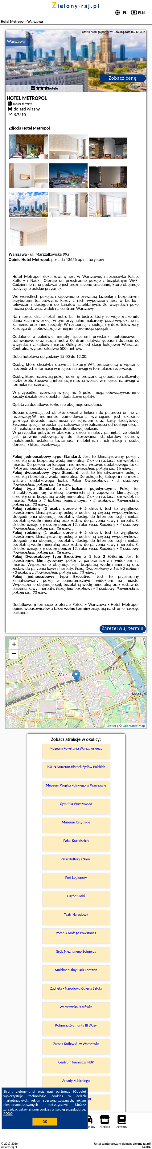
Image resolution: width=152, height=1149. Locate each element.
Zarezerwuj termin (123, 628)
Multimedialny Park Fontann (76, 970)
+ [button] (14, 645)
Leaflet (111, 726)
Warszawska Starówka (76, 1007)
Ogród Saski (76, 896)
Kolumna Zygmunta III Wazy (76, 1025)
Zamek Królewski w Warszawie (76, 1044)
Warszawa (16, 41)
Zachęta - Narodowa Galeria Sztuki (76, 988)
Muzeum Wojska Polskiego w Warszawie (76, 785)
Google (79, 1091)
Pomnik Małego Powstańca (76, 933)
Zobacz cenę (123, 78)
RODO (8, 1113)
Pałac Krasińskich (76, 841)
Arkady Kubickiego (76, 1081)
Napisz (146, 1147)
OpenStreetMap (134, 726)
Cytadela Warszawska (76, 804)
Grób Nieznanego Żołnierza (76, 951)
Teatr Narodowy (76, 914)
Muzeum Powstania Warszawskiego (75, 748)
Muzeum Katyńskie (76, 822)
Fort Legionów (76, 877)
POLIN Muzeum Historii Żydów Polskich (76, 767)
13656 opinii (77, 259)
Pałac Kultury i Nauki (76, 859)
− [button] (14, 654)
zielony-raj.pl (76, 6)
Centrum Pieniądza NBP (76, 1062)
